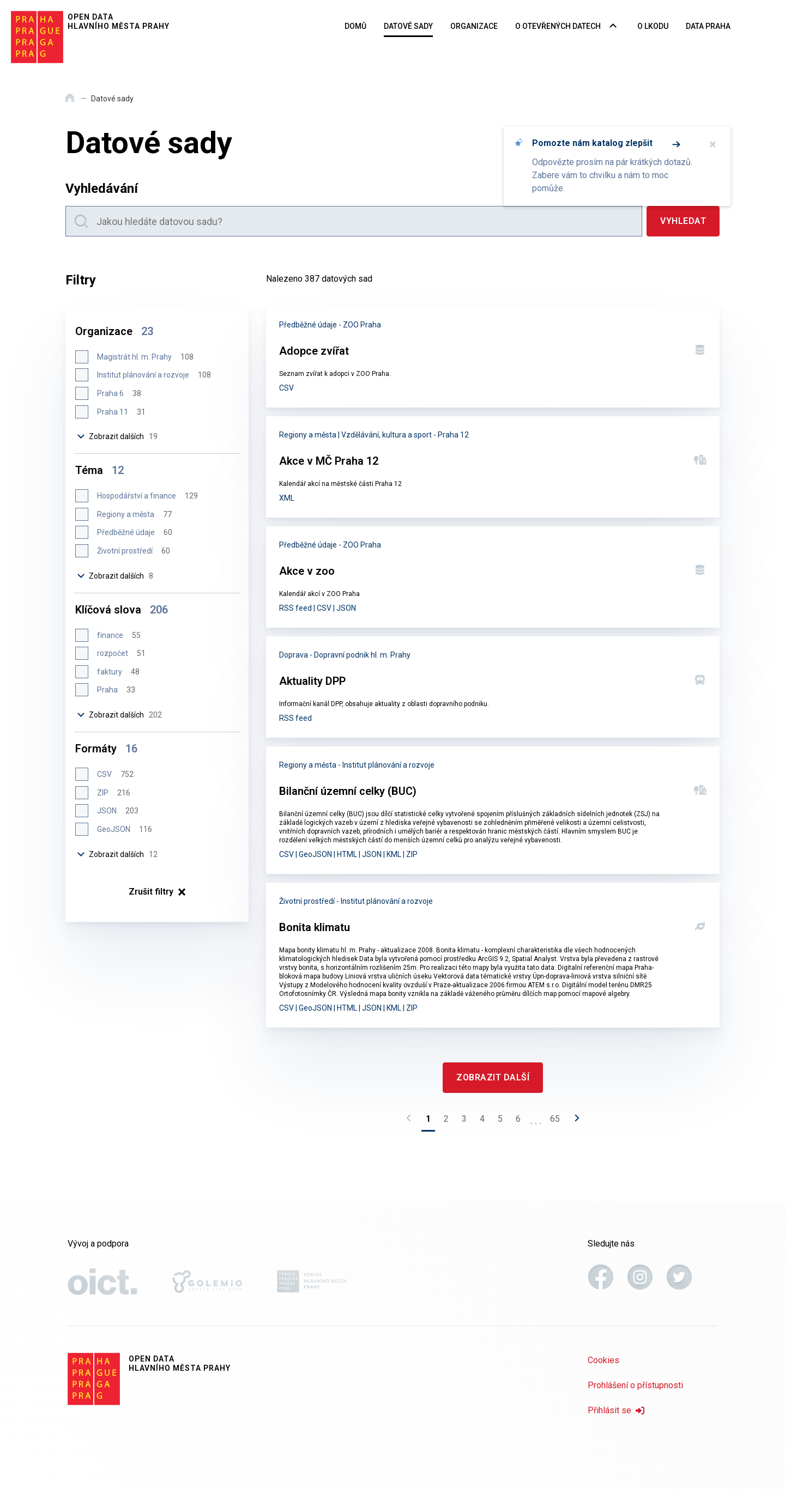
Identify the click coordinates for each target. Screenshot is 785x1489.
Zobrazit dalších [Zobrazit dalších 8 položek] (115, 575)
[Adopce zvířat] (493, 357)
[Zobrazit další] (493, 1077)
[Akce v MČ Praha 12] (493, 467)
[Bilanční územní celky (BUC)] (493, 810)
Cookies (603, 1360)
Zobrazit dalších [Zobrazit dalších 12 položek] (117, 854)
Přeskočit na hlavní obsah (0, 0)
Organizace (474, 26)
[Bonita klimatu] (493, 955)
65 (555, 1119)
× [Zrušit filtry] (157, 892)
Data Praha (708, 26)
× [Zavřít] (712, 144)
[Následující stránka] (574, 1121)
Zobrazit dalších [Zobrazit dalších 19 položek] (117, 436)
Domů (355, 26)
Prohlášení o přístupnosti (635, 1385)
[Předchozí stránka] (411, 1121)
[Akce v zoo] (493, 577)
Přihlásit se (616, 1410)
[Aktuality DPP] (493, 687)
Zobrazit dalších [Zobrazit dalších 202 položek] (119, 714)
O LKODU (652, 26)
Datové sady (408, 26)
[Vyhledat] (683, 221)
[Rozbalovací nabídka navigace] (613, 27)
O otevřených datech (558, 26)
